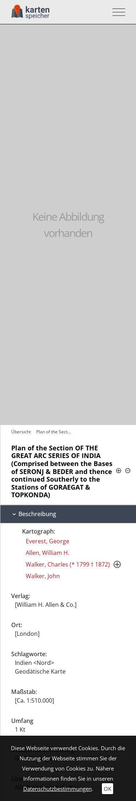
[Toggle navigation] (116, 12)
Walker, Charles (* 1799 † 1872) (68, 564)
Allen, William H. (47, 553)
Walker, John (43, 576)
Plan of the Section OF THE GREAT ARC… (54, 432)
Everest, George (47, 541)
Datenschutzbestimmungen (57, 788)
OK (107, 788)
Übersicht (21, 432)
